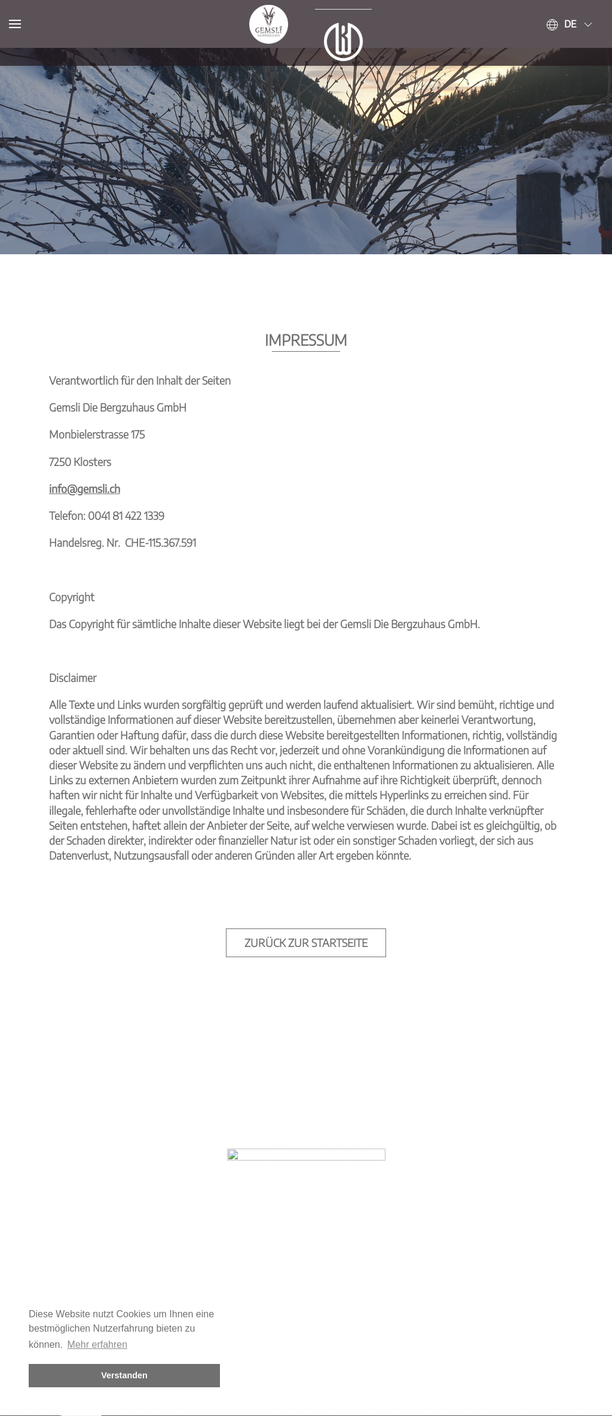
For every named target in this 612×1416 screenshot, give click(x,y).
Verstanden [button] (124, 1375)
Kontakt (256, 1393)
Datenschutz (376, 1393)
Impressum (311, 1393)
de (570, 24)
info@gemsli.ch (84, 440)
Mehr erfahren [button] (98, 1344)
